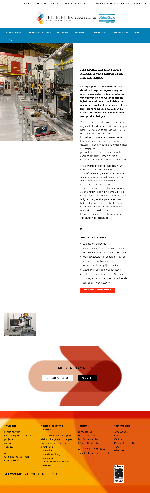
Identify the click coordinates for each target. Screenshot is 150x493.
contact (8, 446)
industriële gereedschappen (56, 435)
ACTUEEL (88, 3)
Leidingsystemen (120, 32)
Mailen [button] (87, 378)
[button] (11, 39)
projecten (9, 439)
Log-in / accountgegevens (118, 3)
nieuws (8, 443)
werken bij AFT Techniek (18, 435)
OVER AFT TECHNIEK (72, 3)
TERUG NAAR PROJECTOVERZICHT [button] (97, 290)
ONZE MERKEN (27, 3)
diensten (46, 465)
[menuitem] (28, 3)
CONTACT (100, 3)
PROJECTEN (42, 3)
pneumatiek (47, 446)
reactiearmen (48, 457)
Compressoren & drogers (40, 32)
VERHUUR (55, 3)
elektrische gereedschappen (57, 439)
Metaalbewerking (100, 32)
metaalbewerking (50, 454)
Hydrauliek (80, 32)
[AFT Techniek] (75, 17)
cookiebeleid (11, 460)
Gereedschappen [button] (15, 32)
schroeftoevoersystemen (55, 461)
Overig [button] (137, 32)
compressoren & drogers (55, 443)
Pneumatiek (63, 32)
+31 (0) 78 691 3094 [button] (57, 378)
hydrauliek (46, 450)
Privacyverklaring (138, 3)
